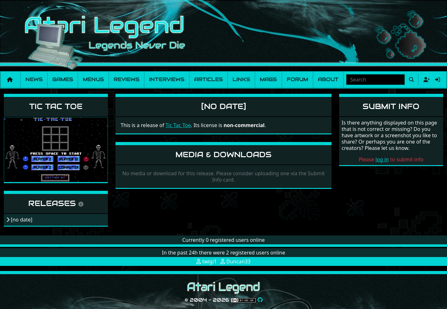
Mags (268, 79)
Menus (93, 79)
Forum (297, 79)
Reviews (126, 79)
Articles (208, 79)
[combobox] (375, 79)
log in (382, 159)
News (34, 79)
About (328, 79)
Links (241, 79)
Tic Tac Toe (55, 106)
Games (62, 79)
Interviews (166, 79)
